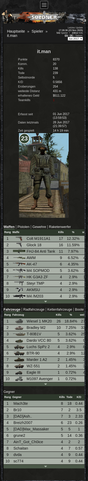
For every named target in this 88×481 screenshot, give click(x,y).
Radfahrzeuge (33, 309)
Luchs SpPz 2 (32, 347)
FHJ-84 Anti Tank (34, 251)
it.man (12, 36)
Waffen (9, 227)
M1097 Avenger (33, 379)
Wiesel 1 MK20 (33, 321)
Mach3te (21, 403)
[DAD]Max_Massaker (31, 429)
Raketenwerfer (60, 227)
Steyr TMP (29, 283)
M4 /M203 (28, 296)
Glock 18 (27, 245)
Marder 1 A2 (30, 360)
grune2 (19, 435)
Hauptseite (16, 31)
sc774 (18, 461)
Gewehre (39, 227)
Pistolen (23, 227)
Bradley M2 (30, 327)
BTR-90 (27, 353)
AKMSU (27, 290)
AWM (25, 258)
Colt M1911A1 (32, 238)
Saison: (79, 35)
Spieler (37, 31)
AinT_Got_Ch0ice (28, 442)
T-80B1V (27, 334)
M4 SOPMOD (32, 270)
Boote (79, 309)
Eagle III (27, 372)
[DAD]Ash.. (23, 416)
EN (66, 35)
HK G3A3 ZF (31, 277)
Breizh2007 (23, 423)
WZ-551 (27, 366)
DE (71, 35)
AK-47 (25, 264)
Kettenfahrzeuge (59, 309)
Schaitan (21, 448)
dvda (18, 455)
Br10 (17, 410)
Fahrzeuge (12, 309)
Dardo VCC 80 (32, 340)
